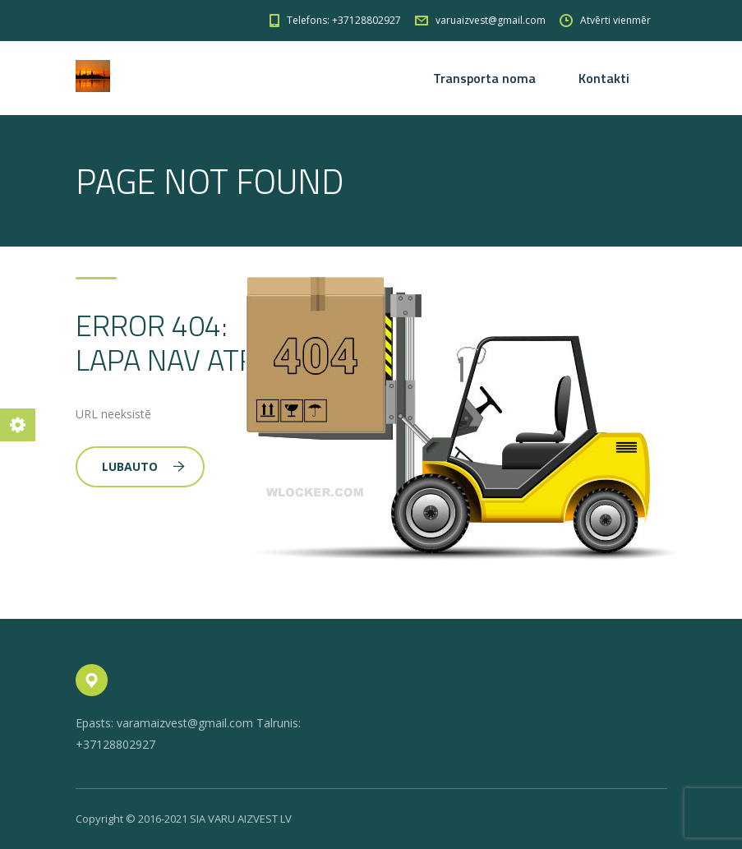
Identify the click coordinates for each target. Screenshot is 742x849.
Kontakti (603, 78)
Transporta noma (484, 78)
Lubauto (143, 466)
